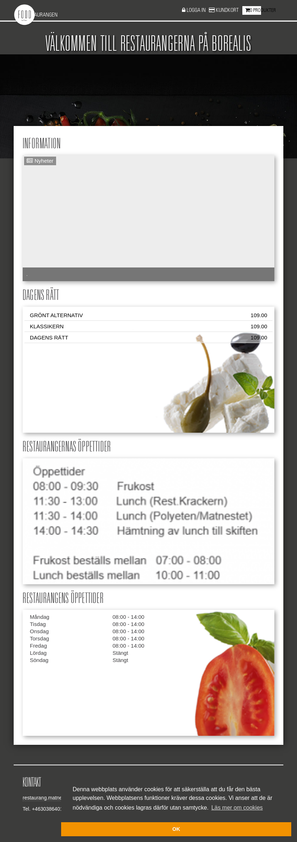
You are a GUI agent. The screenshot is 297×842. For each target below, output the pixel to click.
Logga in (197, 10)
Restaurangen (40, 15)
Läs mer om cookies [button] (237, 808)
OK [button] (176, 829)
